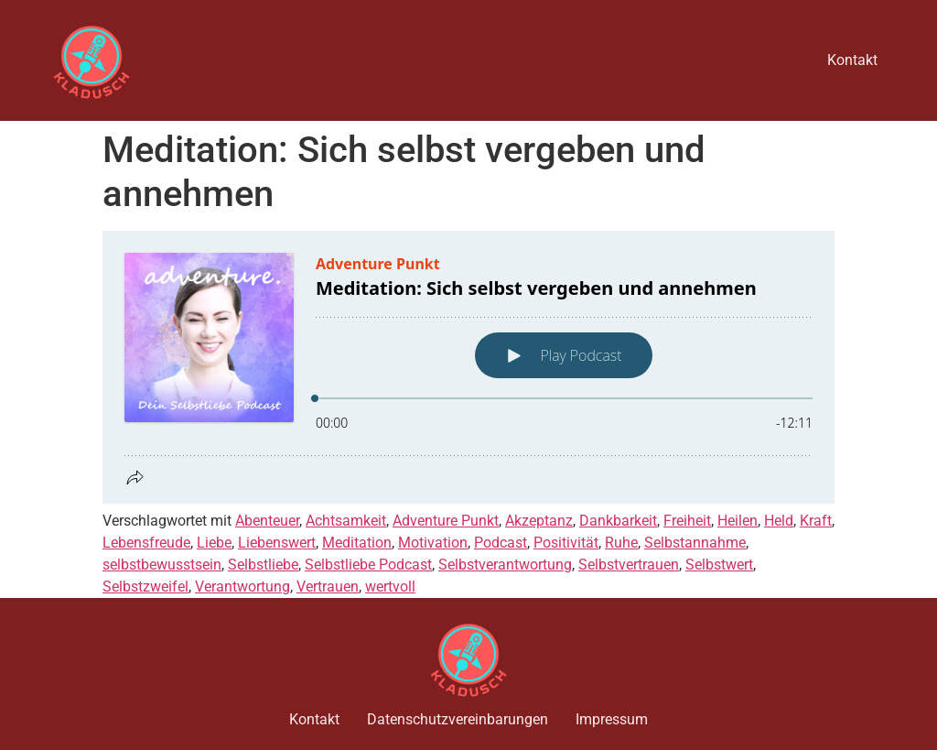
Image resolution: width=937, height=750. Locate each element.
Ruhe (621, 542)
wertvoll (390, 586)
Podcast (500, 542)
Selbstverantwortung (505, 564)
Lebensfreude (146, 542)
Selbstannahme (695, 542)
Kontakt (852, 60)
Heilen (737, 520)
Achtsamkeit (346, 520)
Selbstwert (719, 564)
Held (778, 520)
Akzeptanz (539, 520)
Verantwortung (242, 586)
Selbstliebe (263, 564)
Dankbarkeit (618, 520)
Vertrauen (327, 586)
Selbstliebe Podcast (368, 564)
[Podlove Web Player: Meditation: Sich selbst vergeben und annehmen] (468, 367)
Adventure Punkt (446, 520)
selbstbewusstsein (161, 564)
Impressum (612, 719)
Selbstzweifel (145, 586)
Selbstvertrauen (628, 564)
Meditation (357, 542)
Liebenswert (277, 542)
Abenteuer (267, 520)
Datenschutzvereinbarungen (457, 719)
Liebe (214, 542)
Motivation (433, 542)
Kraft (816, 520)
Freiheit (687, 520)
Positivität (565, 542)
